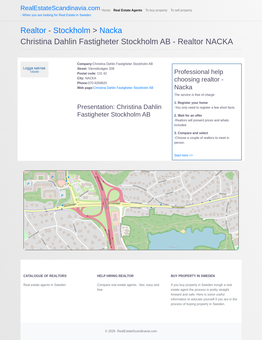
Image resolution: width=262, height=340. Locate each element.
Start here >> (183, 155)
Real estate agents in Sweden (45, 285)
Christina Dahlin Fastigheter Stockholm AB (123, 87)
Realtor (34, 30)
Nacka (110, 30)
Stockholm (71, 30)
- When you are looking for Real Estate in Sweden (60, 10)
